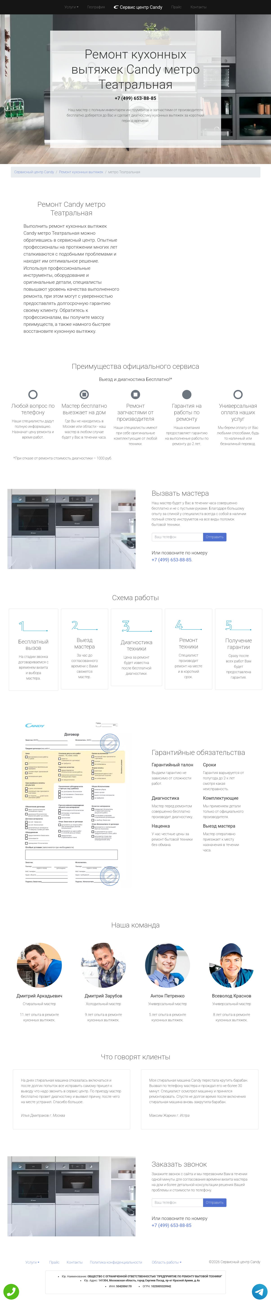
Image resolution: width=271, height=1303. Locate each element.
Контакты (198, 7)
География (96, 7)
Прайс (176, 7)
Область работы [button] (165, 1262)
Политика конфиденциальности (116, 1262)
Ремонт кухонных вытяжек (81, 172)
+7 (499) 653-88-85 (135, 98)
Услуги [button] (70, 7)
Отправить (215, 537)
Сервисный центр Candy (34, 172)
